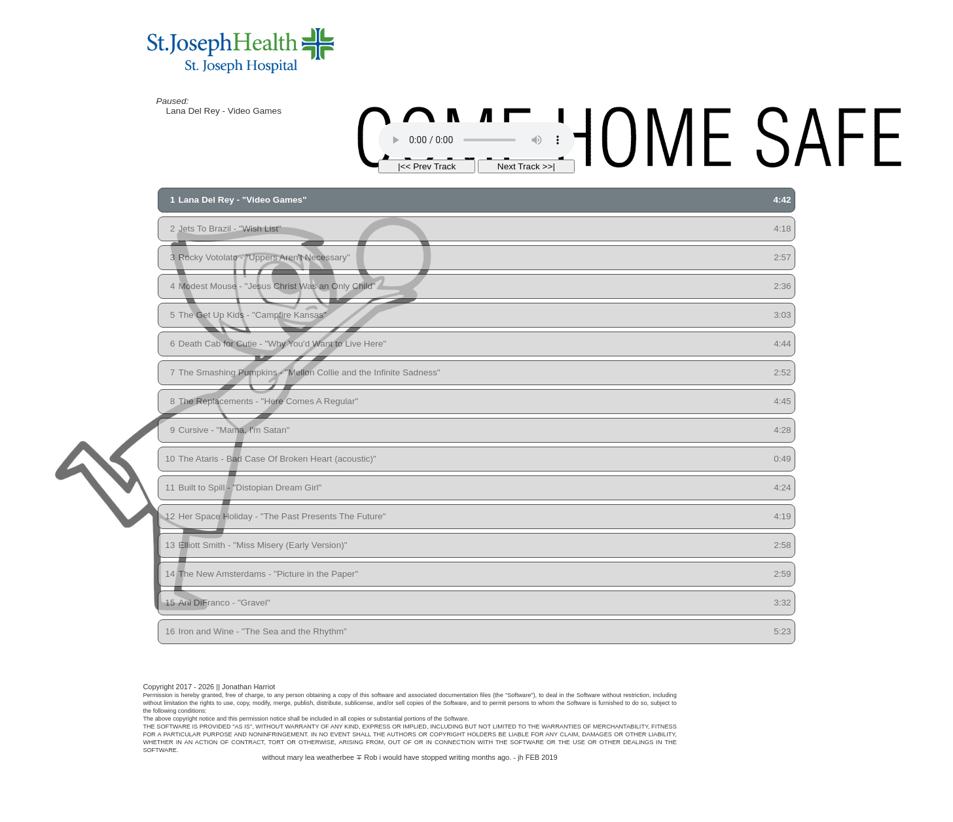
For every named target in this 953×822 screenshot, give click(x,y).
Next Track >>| (526, 166)
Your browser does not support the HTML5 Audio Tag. (476, 140)
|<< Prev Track (427, 166)
